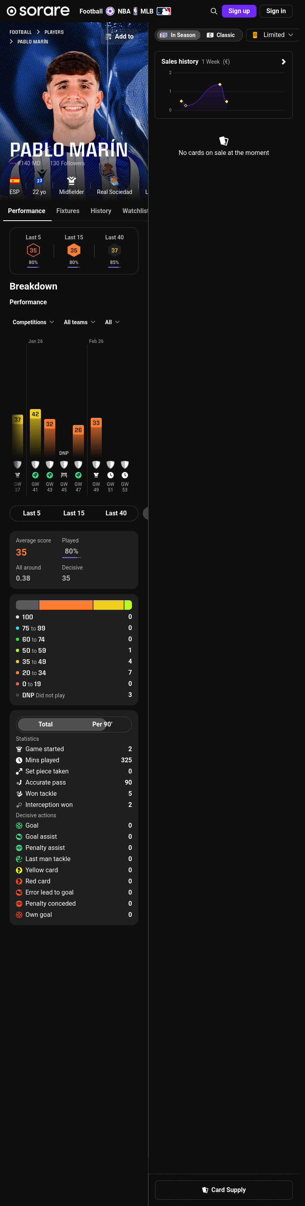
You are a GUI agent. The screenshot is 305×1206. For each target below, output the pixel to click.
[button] (214, 11)
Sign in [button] (276, 11)
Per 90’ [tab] (102, 724)
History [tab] (101, 211)
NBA (127, 11)
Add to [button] (119, 36)
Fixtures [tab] (68, 211)
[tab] (220, 35)
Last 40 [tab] (115, 513)
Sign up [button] (239, 11)
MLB (155, 11)
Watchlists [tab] (137, 211)
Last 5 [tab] (32, 513)
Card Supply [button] (224, 1190)
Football (97, 11)
